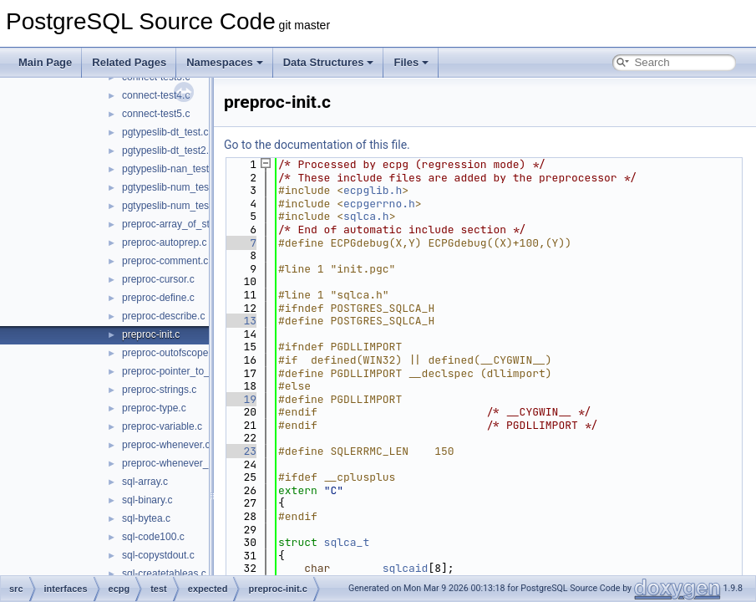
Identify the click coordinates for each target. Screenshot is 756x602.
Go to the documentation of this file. (317, 144)
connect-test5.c (156, 114)
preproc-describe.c (163, 316)
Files (411, 62)
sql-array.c (145, 481)
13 (240, 321)
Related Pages (129, 62)
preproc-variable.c (162, 426)
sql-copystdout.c (158, 555)
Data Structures (328, 62)
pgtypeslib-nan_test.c (169, 169)
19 (240, 399)
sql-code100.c (153, 537)
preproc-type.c (154, 408)
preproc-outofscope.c (169, 353)
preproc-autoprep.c (164, 242)
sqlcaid (406, 568)
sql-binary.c (147, 500)
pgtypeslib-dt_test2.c (168, 150)
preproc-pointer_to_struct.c (181, 371)
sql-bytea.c (146, 518)
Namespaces (224, 62)
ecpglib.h (372, 190)
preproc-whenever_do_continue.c (196, 463)
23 (240, 451)
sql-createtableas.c (164, 573)
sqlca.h (366, 216)
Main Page (45, 62)
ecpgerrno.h (379, 203)
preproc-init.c (151, 334)
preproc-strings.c (159, 389)
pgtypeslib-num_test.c (171, 187)
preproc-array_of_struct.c (178, 224)
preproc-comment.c (165, 261)
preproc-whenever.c (166, 445)
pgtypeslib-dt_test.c (165, 132)
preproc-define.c (158, 298)
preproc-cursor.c (158, 279)
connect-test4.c (156, 95)
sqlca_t (347, 542)
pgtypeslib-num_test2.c (173, 206)
